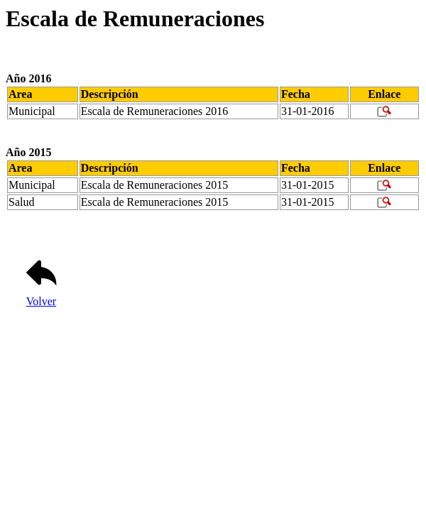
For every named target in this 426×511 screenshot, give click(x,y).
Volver (41, 296)
